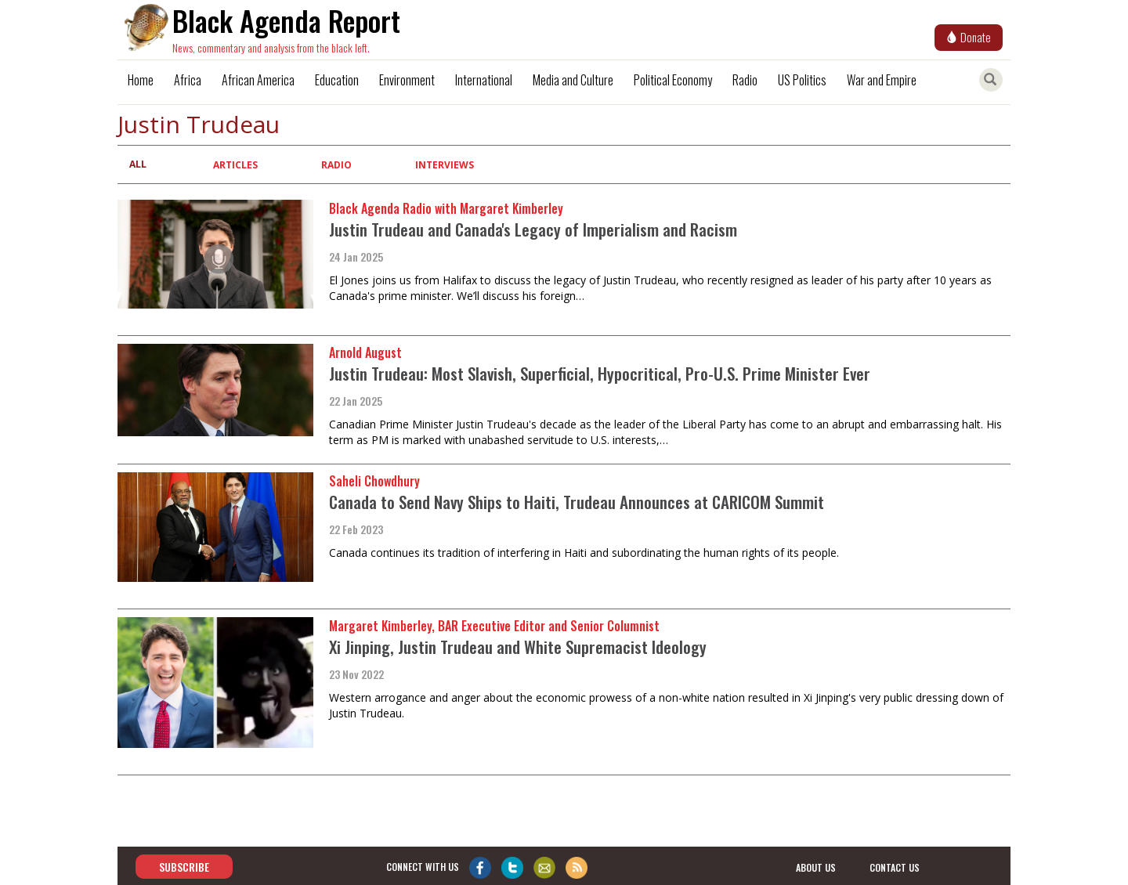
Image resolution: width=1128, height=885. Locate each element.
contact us (895, 867)
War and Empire (881, 79)
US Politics (802, 79)
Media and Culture (573, 79)
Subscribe (184, 866)
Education (337, 79)
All (137, 164)
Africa (187, 79)
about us (816, 867)
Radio (744, 79)
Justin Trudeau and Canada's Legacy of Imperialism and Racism (533, 229)
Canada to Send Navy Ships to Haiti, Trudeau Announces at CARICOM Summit (576, 501)
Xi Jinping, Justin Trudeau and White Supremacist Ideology (518, 646)
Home (141, 79)
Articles (235, 165)
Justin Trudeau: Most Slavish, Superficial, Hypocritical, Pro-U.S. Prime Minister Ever (599, 373)
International (483, 79)
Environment (407, 79)
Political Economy (673, 79)
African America (258, 79)
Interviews (444, 165)
